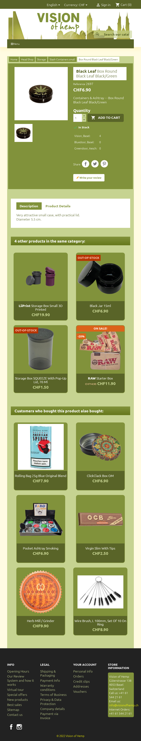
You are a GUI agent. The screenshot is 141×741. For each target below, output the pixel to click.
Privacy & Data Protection (50, 701)
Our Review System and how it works (20, 680)
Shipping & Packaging (48, 673)
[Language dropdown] (54, 5)
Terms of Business (53, 694)
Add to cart (105, 117)
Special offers (17, 694)
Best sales (14, 704)
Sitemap (13, 709)
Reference (79, 84)
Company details (52, 708)
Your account (85, 664)
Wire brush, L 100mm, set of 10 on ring (100, 622)
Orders (78, 676)
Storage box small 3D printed (41, 307)
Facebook (11, 727)
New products (17, 699)
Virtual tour (15, 689)
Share (85, 163)
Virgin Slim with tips (100, 548)
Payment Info (50, 680)
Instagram (19, 727)
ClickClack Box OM (100, 475)
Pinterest (104, 163)
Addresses (81, 686)
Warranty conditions (47, 687)
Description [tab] (29, 206)
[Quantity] (77, 118)
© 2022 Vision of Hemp (70, 736)
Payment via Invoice (49, 715)
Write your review (88, 178)
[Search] (113, 34)
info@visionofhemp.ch (123, 705)
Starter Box (100, 378)
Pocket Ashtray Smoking (40, 548)
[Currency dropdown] (84, 5)
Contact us (15, 714)
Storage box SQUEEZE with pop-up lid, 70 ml (40, 380)
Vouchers (80, 691)
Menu (15, 44)
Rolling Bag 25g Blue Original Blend (40, 475)
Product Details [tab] (58, 206)
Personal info (83, 671)
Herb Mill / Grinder (40, 621)
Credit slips (81, 681)
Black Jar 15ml (100, 305)
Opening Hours (18, 671)
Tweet (95, 163)
